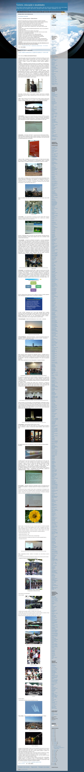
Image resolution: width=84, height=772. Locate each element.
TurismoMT (53, 705)
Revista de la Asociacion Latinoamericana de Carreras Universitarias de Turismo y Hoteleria (55, 482)
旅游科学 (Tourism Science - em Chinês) (55, 588)
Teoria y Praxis (54, 524)
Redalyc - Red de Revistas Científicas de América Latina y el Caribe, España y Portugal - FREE (55, 695)
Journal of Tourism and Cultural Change (55, 426)
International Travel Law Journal (55, 348)
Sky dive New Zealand (54, 700)
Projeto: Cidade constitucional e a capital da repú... (58, 748)
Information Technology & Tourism (54, 265)
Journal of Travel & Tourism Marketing (55, 441)
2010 (54, 764)
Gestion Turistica (54, 261)
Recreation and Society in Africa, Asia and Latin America (54, 471)
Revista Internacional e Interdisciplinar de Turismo (54, 504)
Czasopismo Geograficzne (54, 222)
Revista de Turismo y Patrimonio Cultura (55, 491)
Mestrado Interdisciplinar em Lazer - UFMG (55, 59)
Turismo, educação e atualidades (30, 5)
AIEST (53, 97)
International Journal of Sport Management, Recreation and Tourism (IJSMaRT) (55, 329)
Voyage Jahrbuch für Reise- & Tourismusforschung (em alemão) (55, 580)
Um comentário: (45, 45)
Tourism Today (54, 562)
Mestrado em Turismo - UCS (54, 77)
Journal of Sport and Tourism (54, 414)
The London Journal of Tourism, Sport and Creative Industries (55, 532)
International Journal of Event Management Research (54, 293)
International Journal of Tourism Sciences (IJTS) (55, 342)
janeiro (55, 761)
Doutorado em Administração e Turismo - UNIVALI (55, 41)
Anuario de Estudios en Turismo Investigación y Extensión (54, 178)
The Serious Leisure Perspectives (54, 131)
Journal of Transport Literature (53, 438)
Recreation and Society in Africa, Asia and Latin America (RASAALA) (54, 475)
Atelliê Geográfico (54, 599)
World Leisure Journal (54, 583)
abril (54, 757)
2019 (54, 732)
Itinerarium (53, 607)
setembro (55, 750)
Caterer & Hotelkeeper (54, 199)
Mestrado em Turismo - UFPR (54, 79)
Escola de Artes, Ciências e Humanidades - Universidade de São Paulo (54, 672)
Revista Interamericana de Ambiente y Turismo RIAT (54, 500)
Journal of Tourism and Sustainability (55, 429)
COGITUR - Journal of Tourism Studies (55, 208)
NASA (53, 686)
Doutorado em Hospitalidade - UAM (54, 47)
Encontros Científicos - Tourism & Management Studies (54, 236)
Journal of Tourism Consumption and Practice (55, 431)
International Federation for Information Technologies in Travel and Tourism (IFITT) (55, 121)
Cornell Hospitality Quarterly (54, 216)
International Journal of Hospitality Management (54, 313)
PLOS (53, 715)
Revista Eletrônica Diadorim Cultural (54, 635)
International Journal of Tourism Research (55, 339)
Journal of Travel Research (54, 443)
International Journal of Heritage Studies (55, 296)
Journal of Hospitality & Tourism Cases (54, 378)
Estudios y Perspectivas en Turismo (54, 243)
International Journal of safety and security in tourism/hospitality (54, 321)
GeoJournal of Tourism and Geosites (54, 259)
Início (19, 11)
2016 (54, 735)
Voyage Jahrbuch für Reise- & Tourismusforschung (55, 136)
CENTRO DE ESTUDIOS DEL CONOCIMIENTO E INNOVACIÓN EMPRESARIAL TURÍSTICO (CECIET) (54, 204)
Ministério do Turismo (54, 684)
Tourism (53, 535)
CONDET (53, 210)
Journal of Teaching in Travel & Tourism (55, 419)
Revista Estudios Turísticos (54, 494)
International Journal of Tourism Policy (55, 336)
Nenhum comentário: (21, 763)
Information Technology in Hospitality (54, 268)
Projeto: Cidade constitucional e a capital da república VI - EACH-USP (33, 52)
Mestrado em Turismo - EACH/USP (54, 74)
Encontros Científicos (53, 232)
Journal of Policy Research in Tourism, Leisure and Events (54, 407)
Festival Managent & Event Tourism (55, 253)
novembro (55, 743)
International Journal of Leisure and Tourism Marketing (54, 317)
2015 (54, 736)
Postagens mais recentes (24, 767)
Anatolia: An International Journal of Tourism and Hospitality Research (55, 169)
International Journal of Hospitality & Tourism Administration (54, 300)
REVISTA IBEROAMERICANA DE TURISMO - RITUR (55, 497)
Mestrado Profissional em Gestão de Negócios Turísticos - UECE (54, 63)
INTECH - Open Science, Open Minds (54, 117)
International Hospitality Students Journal (54, 271)
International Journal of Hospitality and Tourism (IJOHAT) (54, 309)
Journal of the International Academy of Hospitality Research (54, 422)
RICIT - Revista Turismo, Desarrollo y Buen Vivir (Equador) (55, 510)
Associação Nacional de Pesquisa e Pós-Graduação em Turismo (54, 102)
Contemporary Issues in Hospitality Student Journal (55, 213)
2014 (54, 738)
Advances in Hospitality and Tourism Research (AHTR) (54, 159)
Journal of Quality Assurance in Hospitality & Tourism (54, 410)
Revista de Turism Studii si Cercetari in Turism (54, 488)
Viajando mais (46, 11)
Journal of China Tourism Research (54, 362)
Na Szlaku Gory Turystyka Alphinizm (54, 456)
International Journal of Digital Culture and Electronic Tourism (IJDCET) (55, 285)
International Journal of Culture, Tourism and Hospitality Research (55, 280)
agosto (55, 751)
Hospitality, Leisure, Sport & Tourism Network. (55, 677)
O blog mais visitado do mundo (55, 688)
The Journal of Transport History (54, 529)
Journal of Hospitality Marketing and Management (54, 393)
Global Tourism (54, 606)
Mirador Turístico (54, 452)
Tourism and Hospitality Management (54, 538)
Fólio (52, 605)
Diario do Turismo (54, 668)
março (55, 758)
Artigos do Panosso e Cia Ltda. (36, 11)
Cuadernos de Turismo (54, 218)
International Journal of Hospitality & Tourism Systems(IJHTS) (54, 305)
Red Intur (53, 618)
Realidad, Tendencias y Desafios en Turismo (54, 462)
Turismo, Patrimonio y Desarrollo (54, 575)
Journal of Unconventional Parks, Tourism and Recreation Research (55, 447)
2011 (54, 763)
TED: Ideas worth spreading (54, 702)
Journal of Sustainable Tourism (53, 416)
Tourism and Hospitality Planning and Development (54, 542)
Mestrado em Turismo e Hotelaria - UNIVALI (55, 84)
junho (55, 754)
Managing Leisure (54, 451)
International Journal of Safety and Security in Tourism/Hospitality (55, 325)
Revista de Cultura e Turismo (55, 625)
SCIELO (53, 720)
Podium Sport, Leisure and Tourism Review (54, 616)
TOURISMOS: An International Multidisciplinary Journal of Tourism (55, 571)
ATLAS (53, 105)
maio (54, 755)
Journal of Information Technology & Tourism (54, 401)
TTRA (53, 133)
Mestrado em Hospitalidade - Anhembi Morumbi (55, 67)
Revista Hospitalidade (54, 638)
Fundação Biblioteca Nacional (55, 675)
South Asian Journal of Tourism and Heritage (55, 522)
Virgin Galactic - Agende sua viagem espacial (54, 707)
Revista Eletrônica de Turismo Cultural (55, 633)
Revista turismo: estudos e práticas (55, 644)
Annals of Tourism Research (54, 174)
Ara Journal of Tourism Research (54, 181)
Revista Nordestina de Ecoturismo (55, 640)
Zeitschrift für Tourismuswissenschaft (55, 585)
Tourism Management (54, 549)
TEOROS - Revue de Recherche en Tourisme (54, 527)
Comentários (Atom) (24, 769)
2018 (54, 733)
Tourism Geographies (54, 545)
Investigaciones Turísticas (54, 354)
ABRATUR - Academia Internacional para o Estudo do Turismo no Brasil (54, 94)
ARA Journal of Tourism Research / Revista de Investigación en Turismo (55, 185)
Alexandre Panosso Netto (55, 20)
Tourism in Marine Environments (54, 547)
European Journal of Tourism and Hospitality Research (54, 247)
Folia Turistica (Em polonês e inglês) (55, 255)
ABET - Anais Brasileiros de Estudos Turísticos (55, 597)
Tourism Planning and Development (54, 551)
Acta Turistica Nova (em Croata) (55, 154)
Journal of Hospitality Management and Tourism (54, 389)
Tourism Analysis (54, 536)
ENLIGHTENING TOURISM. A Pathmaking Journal (54, 240)
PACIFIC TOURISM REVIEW (53, 459)
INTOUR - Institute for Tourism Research (55, 125)
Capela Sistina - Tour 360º (54, 666)
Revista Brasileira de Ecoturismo (54, 620)
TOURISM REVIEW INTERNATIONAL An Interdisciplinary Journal (55, 559)
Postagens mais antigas (43, 767)
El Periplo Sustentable (53, 230)
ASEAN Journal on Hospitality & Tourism (55, 188)
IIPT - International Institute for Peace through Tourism (55, 680)
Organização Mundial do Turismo (54, 128)
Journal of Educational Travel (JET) (55, 373)
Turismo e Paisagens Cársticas (53, 651)
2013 (54, 739)
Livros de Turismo (54, 682)
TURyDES (53, 577)
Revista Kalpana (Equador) (54, 507)
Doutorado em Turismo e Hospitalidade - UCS (54, 53)
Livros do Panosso (25, 11)
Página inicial (34, 767)
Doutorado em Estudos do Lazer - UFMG (55, 44)
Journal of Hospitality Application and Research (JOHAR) (55, 385)
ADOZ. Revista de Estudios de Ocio (54, 156)
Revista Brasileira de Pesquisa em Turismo (54, 622)
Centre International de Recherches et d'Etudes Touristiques (54, 110)
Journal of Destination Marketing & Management (54, 365)
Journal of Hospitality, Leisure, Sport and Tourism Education (55, 397)
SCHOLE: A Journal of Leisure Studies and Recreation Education (54, 519)
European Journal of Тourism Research (54, 250)
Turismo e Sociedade (53, 653)
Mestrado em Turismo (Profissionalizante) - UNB (55, 71)
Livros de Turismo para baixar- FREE (57, 11)
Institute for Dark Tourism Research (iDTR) (54, 114)
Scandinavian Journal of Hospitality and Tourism (54, 514)
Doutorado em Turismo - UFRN (54, 50)
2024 (54, 729)
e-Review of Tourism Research (54, 227)
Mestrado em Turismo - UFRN (54, 81)
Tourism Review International (54, 556)
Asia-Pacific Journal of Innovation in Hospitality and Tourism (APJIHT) (54, 192)
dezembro (55, 742)
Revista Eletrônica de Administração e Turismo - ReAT (55, 631)
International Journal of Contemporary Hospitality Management (54, 275)
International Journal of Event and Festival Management (54, 289)
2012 (54, 740)
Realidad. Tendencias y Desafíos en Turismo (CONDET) (54, 467)
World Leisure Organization (54, 139)
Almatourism (54, 165)
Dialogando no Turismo (54, 603)
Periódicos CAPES (55, 714)
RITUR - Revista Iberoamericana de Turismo (55, 647)
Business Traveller (55, 197)
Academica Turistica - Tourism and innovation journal (55, 151)
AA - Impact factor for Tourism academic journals (54, 147)
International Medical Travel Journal (54, 345)
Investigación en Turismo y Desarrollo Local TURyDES (54, 351)
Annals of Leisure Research (54, 172)
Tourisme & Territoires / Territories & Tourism (54, 568)
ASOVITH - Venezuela (53, 99)
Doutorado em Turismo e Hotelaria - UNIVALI (55, 56)
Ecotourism (53, 228)
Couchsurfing (54, 667)
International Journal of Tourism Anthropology (55, 333)
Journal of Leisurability (53, 404)
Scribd (53, 698)
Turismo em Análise (53, 656)
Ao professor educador (23, 16)
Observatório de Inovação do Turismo (54, 611)
